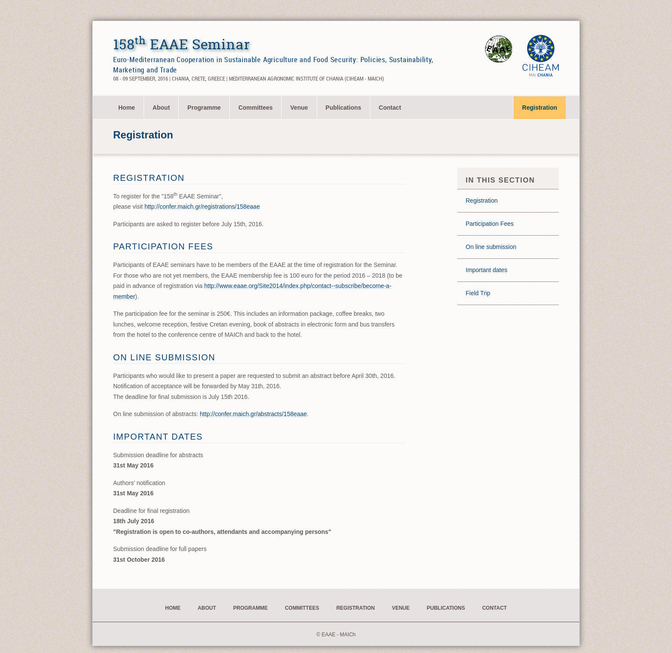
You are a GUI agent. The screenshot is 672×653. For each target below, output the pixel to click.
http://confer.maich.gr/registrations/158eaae (202, 206)
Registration (539, 107)
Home (126, 107)
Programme (204, 107)
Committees (255, 107)
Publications (343, 107)
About (161, 107)
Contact (390, 107)
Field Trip (478, 293)
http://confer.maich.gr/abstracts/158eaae (253, 413)
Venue (299, 107)
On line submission (491, 246)
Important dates (486, 270)
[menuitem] (127, 107)
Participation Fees (490, 223)
